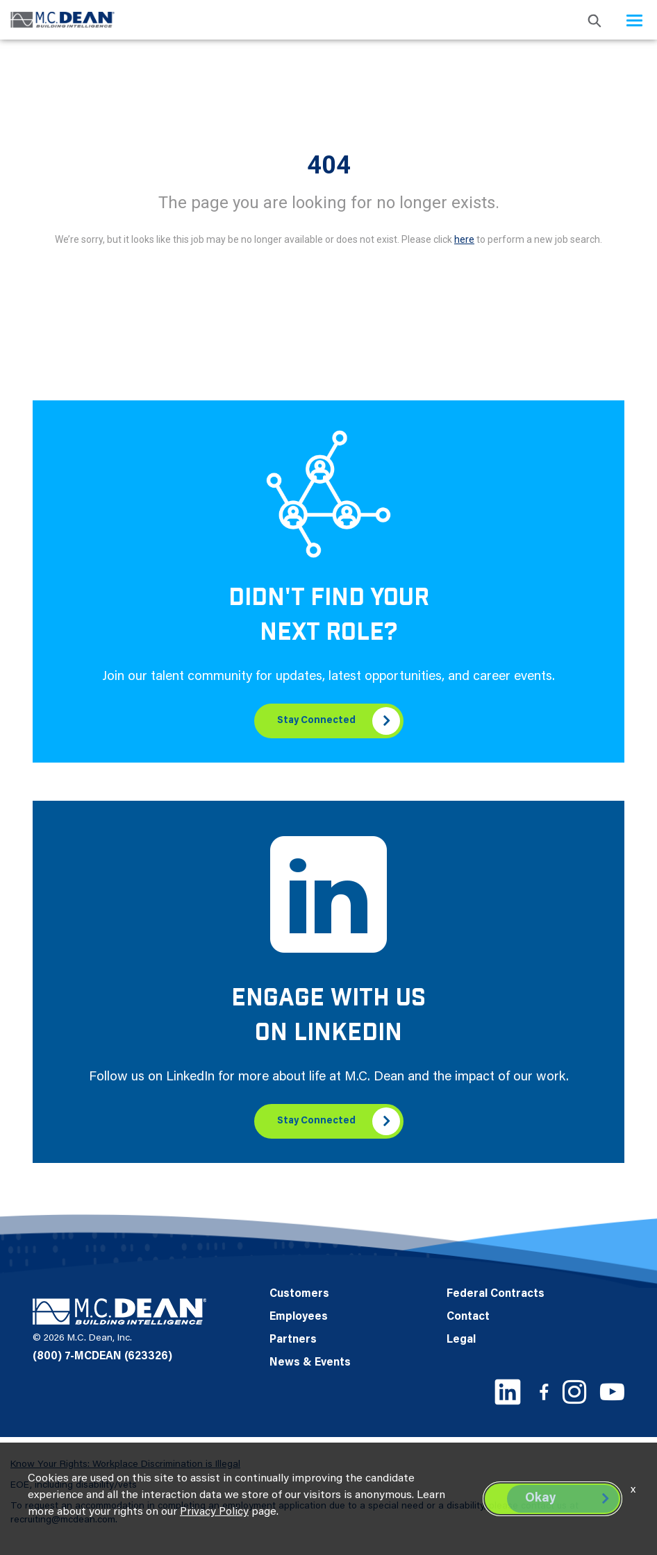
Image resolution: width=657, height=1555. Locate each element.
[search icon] (594, 19)
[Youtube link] (612, 1391)
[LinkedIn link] (507, 1392)
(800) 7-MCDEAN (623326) (102, 1356)
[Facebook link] (544, 1392)
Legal (461, 1339)
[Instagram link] (574, 1392)
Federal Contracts (495, 1294)
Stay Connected (316, 721)
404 (329, 165)
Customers (299, 1294)
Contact (468, 1317)
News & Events (310, 1362)
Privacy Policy (214, 1512)
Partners (293, 1339)
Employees (298, 1317)
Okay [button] (540, 1499)
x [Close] (633, 1489)
